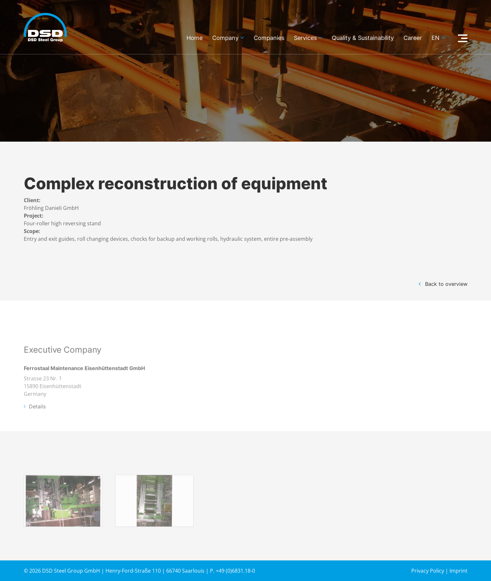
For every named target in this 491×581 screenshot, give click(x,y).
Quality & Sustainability (363, 38)
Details (37, 414)
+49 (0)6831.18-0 (235, 570)
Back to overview (446, 284)
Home (194, 38)
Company (225, 38)
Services (305, 38)
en (436, 38)
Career (413, 38)
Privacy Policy (427, 570)
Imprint (459, 570)
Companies (269, 38)
